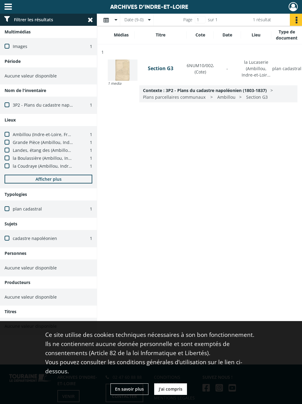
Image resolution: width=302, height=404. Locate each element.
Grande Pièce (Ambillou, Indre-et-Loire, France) (60, 142)
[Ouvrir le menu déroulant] (8, 7)
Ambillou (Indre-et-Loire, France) (46, 134)
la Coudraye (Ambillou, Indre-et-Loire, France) (59, 166)
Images (20, 46)
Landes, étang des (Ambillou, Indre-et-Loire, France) (65, 150)
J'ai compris (170, 389)
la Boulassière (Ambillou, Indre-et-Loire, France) (61, 158)
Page (187, 19)
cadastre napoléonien (35, 238)
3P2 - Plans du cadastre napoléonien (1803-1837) (62, 105)
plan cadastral (27, 209)
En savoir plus (129, 389)
